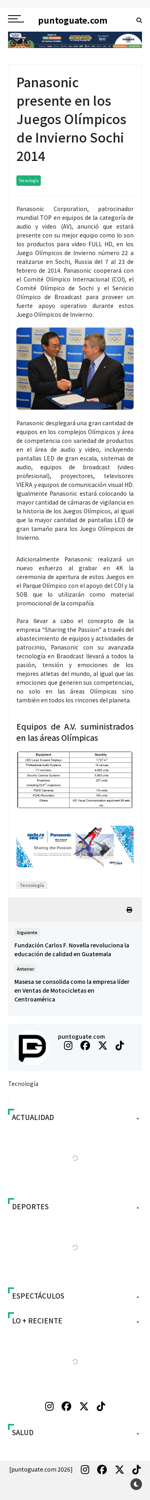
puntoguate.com (81, 1036)
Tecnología (28, 180)
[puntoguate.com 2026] (41, 1469)
